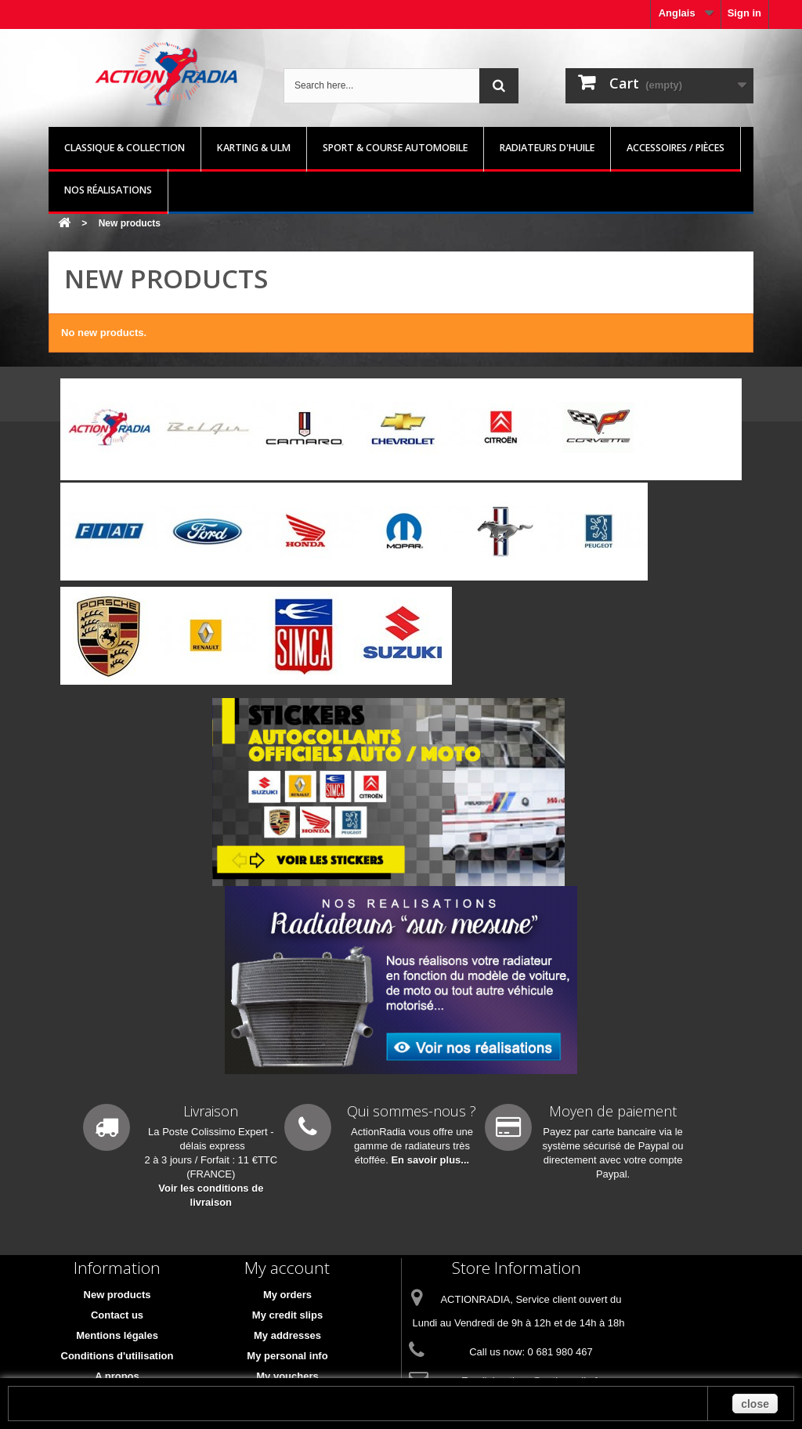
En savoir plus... (430, 1160)
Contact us (117, 1315)
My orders (287, 1295)
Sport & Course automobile (395, 147)
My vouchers (287, 1376)
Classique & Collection (124, 147)
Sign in (744, 13)
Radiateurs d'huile (547, 147)
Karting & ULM (254, 147)
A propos (117, 1376)
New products (117, 1295)
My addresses (287, 1335)
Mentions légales (117, 1335)
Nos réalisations (108, 190)
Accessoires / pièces (675, 147)
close (755, 1404)
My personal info (287, 1356)
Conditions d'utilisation (117, 1356)
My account (287, 1268)
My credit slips (287, 1315)
